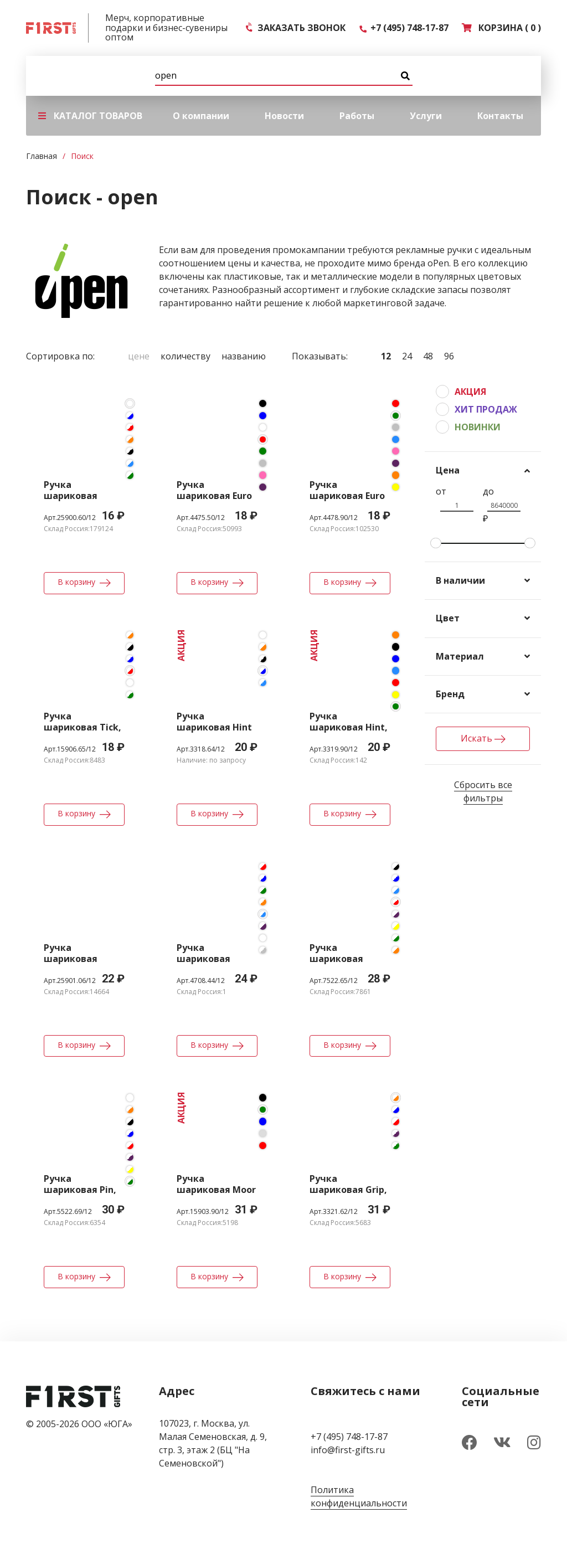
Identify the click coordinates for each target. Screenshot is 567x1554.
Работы (356, 116)
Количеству (185, 356)
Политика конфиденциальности (359, 1496)
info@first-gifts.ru (348, 1450)
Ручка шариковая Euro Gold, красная (214, 495)
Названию (243, 356)
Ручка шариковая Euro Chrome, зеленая (349, 495)
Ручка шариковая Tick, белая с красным (83, 727)
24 (407, 356)
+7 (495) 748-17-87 (404, 28)
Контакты (500, 116)
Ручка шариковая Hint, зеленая (349, 727)
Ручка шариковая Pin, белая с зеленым (83, 1189)
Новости (284, 116)
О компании (201, 116)
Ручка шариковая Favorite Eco (70, 958)
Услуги (426, 116)
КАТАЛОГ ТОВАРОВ (90, 116)
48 (428, 356)
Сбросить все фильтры (483, 791)
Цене (139, 356)
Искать (483, 738)
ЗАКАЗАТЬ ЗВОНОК (296, 28)
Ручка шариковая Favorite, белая (79, 495)
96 (449, 356)
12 (386, 356)
